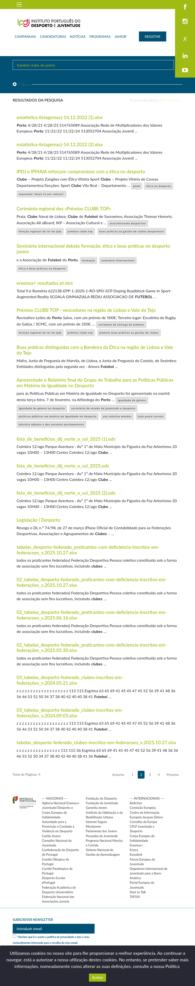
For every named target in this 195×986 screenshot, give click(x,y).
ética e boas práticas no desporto (42, 268)
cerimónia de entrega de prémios (121, 324)
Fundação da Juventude (102, 803)
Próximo (173, 775)
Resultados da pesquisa (38, 100)
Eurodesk (136, 854)
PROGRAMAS (100, 36)
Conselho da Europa (143, 822)
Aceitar (97, 977)
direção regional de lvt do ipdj (40, 231)
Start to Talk (138, 892)
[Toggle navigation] (19, 4)
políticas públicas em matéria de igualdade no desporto (58, 416)
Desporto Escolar (53, 878)
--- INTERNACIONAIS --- (147, 798)
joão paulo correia (151, 416)
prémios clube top (80, 231)
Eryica (134, 850)
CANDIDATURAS (53, 36)
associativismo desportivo (127, 223)
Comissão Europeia (143, 808)
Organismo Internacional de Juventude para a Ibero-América (148, 873)
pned (136, 185)
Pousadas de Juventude (102, 836)
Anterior (118, 775)
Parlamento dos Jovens (101, 831)
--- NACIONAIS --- (55, 798)
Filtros (21, 84)
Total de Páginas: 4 (26, 774)
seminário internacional (118, 260)
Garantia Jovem (96, 808)
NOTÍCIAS (78, 36)
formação (88, 260)
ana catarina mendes (117, 416)
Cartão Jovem (51, 836)
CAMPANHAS (25, 36)
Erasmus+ (136, 845)
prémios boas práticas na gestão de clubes (129, 332)
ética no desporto (158, 185)
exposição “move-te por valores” (41, 194)
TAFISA (135, 897)
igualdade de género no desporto (42, 408)
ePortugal (48, 882)
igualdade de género (132, 400)
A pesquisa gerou (156, 100)
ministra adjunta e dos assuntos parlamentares (51, 424)
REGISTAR (152, 36)
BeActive (136, 803)
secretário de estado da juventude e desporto (103, 408)
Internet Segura (96, 822)
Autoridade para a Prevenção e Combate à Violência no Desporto (58, 826)
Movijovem (93, 826)
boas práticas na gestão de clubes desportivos (131, 231)
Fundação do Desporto (101, 798)
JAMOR (120, 36)
